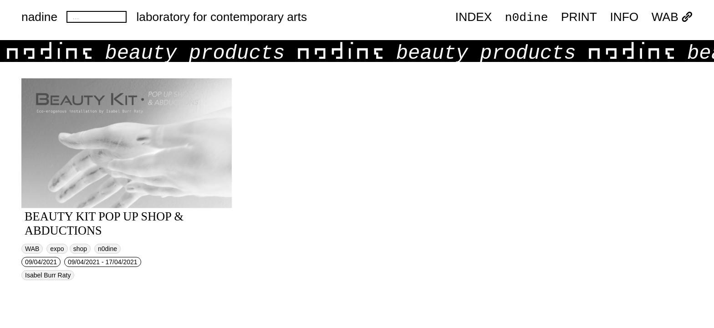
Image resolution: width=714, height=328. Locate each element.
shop (80, 248)
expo (57, 248)
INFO (624, 17)
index (473, 17)
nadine (39, 17)
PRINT (579, 17)
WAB (672, 17)
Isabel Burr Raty (48, 275)
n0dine (526, 17)
